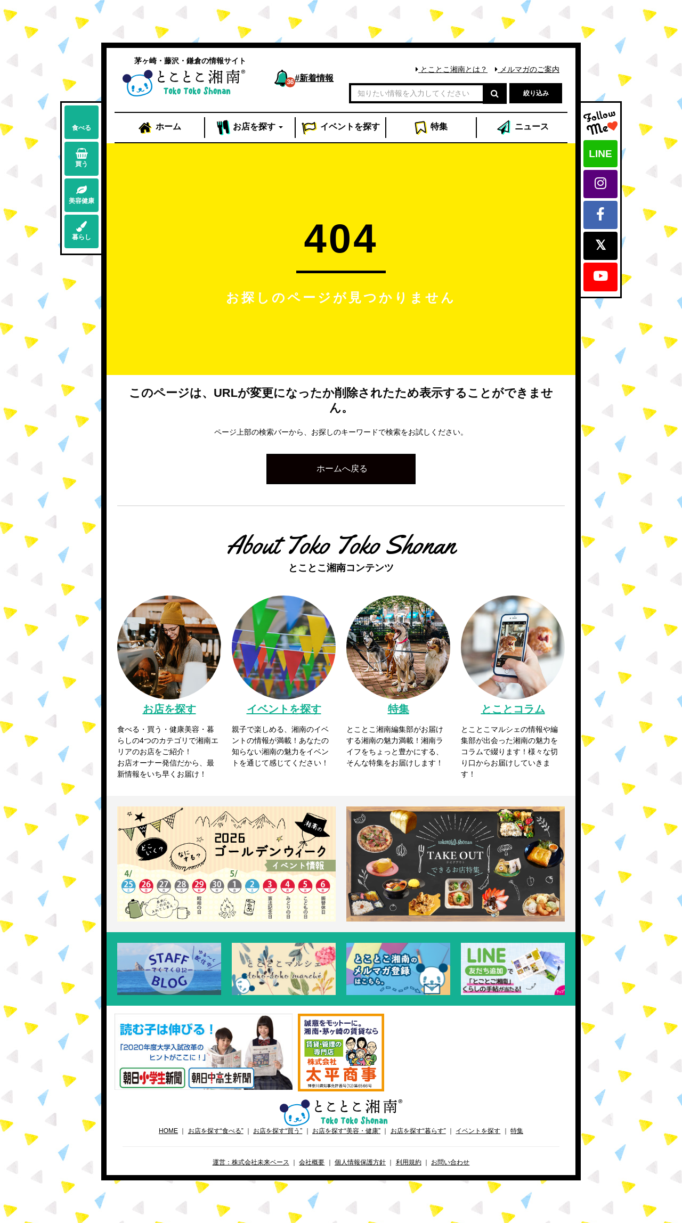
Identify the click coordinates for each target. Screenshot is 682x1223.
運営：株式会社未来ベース (251, 1162)
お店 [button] (250, 128)
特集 (431, 128)
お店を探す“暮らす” (418, 1131)
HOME (168, 1131)
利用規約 (408, 1162)
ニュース (522, 128)
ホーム (159, 128)
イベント (340, 128)
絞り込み (536, 93)
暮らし (81, 231)
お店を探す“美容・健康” (346, 1131)
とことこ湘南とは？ (452, 69)
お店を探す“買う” (277, 1131)
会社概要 (311, 1162)
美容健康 (81, 195)
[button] (341, 469)
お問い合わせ (450, 1162)
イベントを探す (478, 1131)
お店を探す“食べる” (215, 1131)
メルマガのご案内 (527, 69)
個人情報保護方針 (360, 1162)
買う (81, 158)
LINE (600, 153)
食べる (81, 122)
